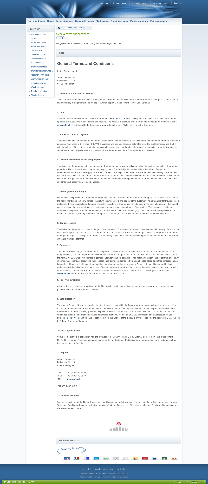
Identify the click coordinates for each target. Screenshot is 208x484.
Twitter (96, 457)
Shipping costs (108, 474)
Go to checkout (193, 482)
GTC (88, 28)
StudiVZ (116, 457)
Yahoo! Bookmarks (135, 457)
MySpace (155, 457)
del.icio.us (86, 457)
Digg (125, 457)
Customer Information (73, 28)
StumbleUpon (106, 457)
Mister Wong (145, 457)
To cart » (179, 482)
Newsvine (164, 457)
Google (77, 457)
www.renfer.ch (116, 118)
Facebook (67, 457)
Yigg (174, 457)
